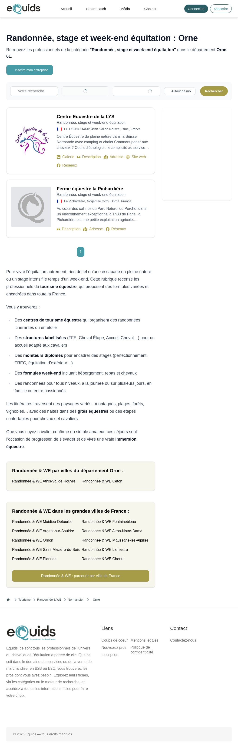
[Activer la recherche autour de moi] (17, 580)
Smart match (20, 24)
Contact (17, 32)
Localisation (11, 328)
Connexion (29, 11)
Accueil (17, 19)
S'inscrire (13, 11)
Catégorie (9, 77)
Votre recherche (13, 68)
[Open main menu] (70, 10)
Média (16, 28)
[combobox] (22, 319)
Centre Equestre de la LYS (21, 595)
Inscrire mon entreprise (19, 63)
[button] (83, 9)
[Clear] (4, 324)
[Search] (4, 12)
